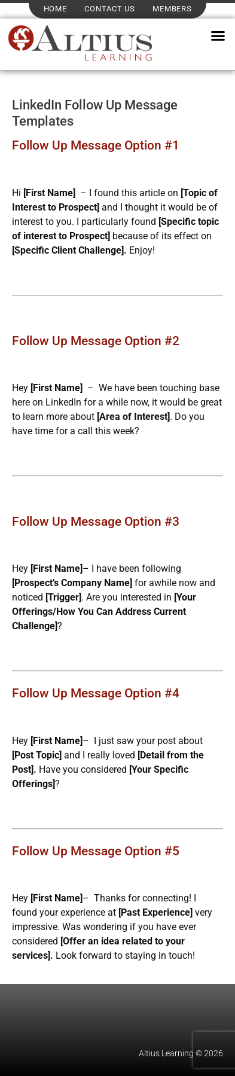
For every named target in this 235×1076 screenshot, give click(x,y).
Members (171, 8)
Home (55, 8)
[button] (217, 36)
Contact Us (109, 8)
